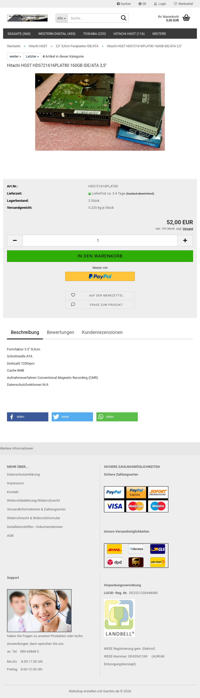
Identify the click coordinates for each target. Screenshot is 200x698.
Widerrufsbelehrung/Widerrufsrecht (33, 500)
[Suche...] (61, 18)
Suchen (124, 4)
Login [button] (160, 4)
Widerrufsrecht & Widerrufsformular (33, 518)
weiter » (15, 56)
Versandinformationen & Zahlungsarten (36, 509)
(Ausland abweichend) (140, 193)
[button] (142, 4)
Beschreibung (25, 332)
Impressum (15, 483)
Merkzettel (183, 4)
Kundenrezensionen (102, 332)
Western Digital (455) (56, 34)
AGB (10, 535)
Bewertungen (60, 332)
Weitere (159, 34)
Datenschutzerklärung (23, 474)
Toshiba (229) (94, 34)
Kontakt (13, 492)
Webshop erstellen (83, 691)
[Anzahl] (100, 240)
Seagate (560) (18, 34)
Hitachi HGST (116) (129, 34)
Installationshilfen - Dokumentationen (35, 527)
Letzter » (32, 56)
